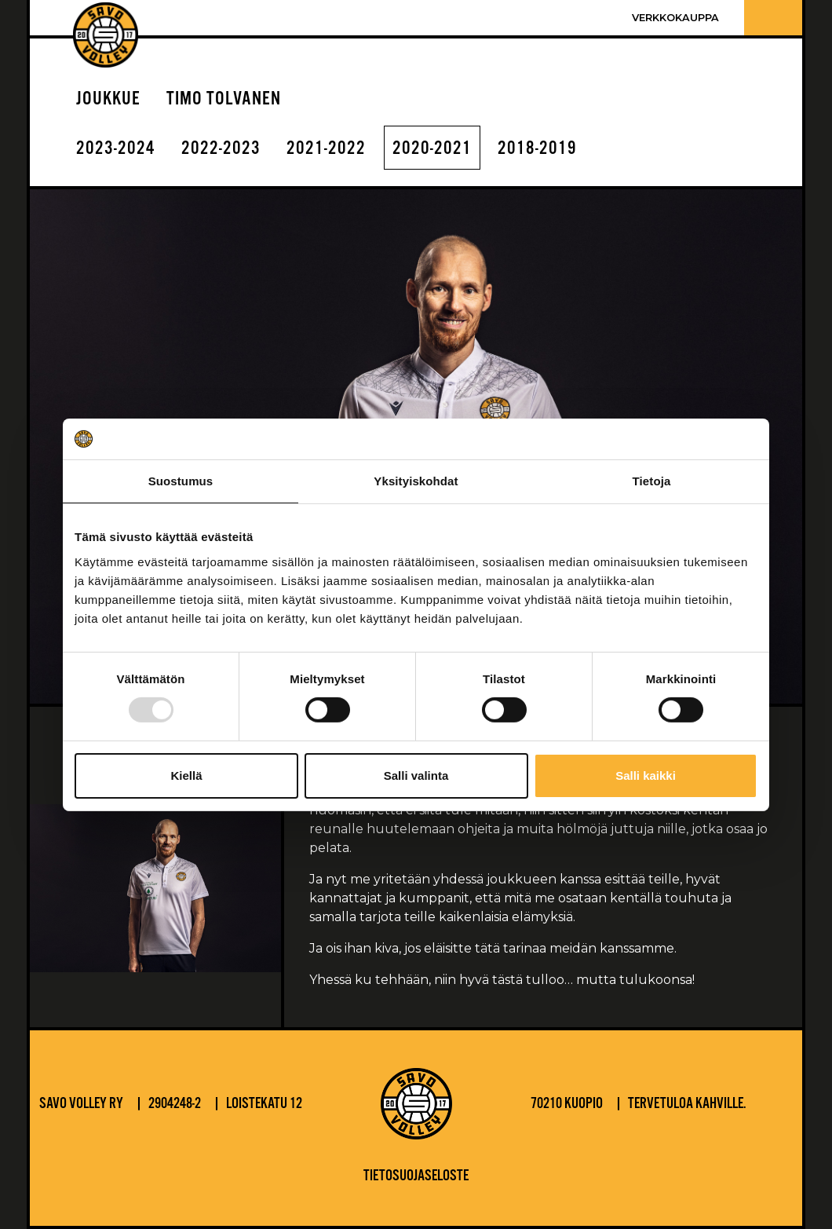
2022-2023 (221, 149)
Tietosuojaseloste (416, 1176)
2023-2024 (115, 149)
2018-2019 (537, 149)
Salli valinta (416, 775)
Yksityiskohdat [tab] (416, 481)
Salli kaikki (645, 775)
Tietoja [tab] (652, 481)
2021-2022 (326, 149)
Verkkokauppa (675, 18)
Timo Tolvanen (223, 99)
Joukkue (108, 99)
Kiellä (186, 775)
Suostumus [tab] (180, 481)
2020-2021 (432, 149)
